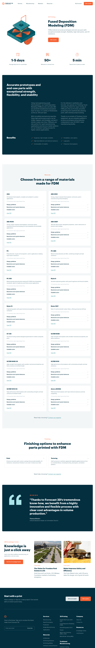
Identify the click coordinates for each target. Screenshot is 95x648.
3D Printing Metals (48, 643)
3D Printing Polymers (48, 640)
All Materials (46, 638)
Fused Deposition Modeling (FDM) (67, 624)
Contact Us (79, 622)
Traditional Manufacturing (65, 642)
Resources (80, 627)
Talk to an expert (72, 598)
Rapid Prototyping (48, 622)
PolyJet (61, 630)
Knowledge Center (81, 630)
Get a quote (88, 3)
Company (79, 616)
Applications (46, 629)
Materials (46, 635)
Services (46, 616)
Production (46, 624)
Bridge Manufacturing (49, 627)
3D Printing (51, 17)
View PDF (9, 213)
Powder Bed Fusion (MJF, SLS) (66, 620)
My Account (78, 3)
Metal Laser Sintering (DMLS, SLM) (65, 633)
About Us (78, 619)
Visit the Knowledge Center (13, 561)
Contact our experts (54, 417)
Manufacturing (47, 619)
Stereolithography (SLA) (66, 627)
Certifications (80, 633)
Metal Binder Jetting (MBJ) (66, 636)
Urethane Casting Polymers (50, 645)
